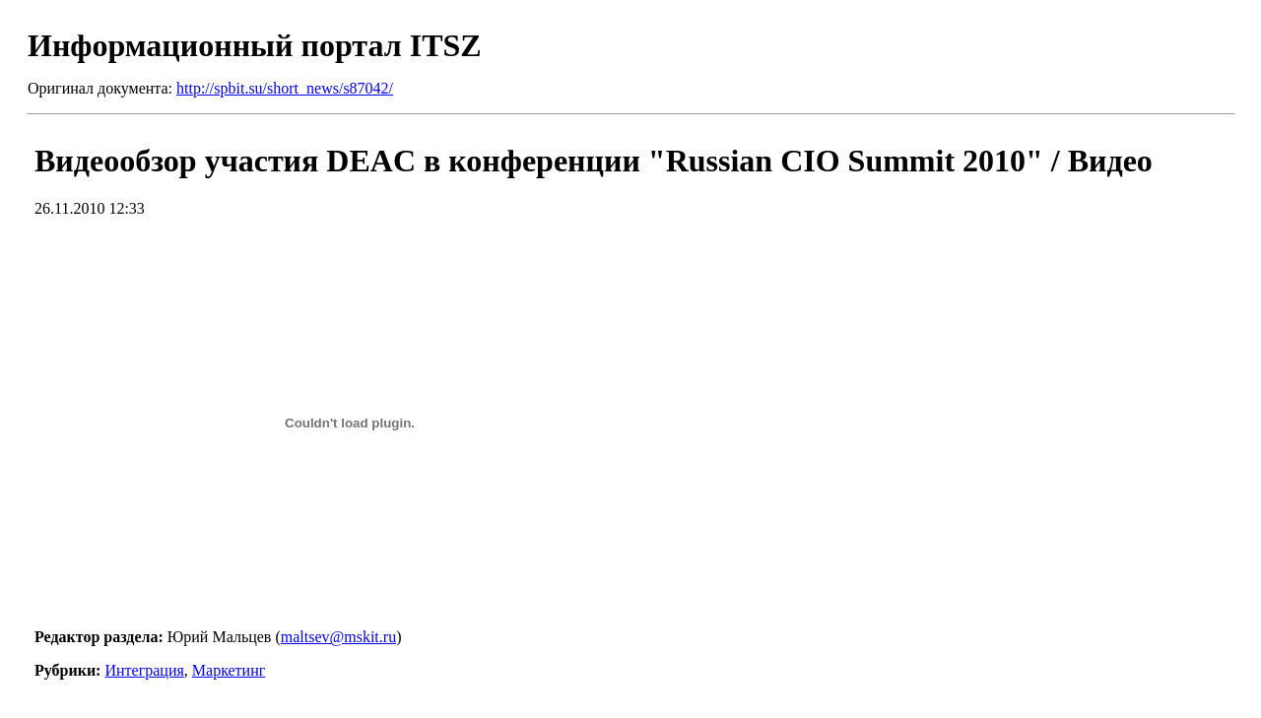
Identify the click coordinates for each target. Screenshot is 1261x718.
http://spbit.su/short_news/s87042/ (284, 88)
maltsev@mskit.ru (338, 636)
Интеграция (143, 670)
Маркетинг (228, 670)
